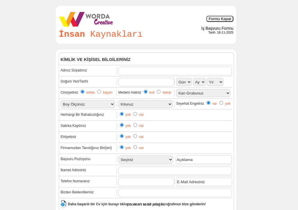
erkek (90, 92)
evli (152, 92)
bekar (167, 92)
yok (227, 104)
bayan (107, 92)
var (214, 104)
